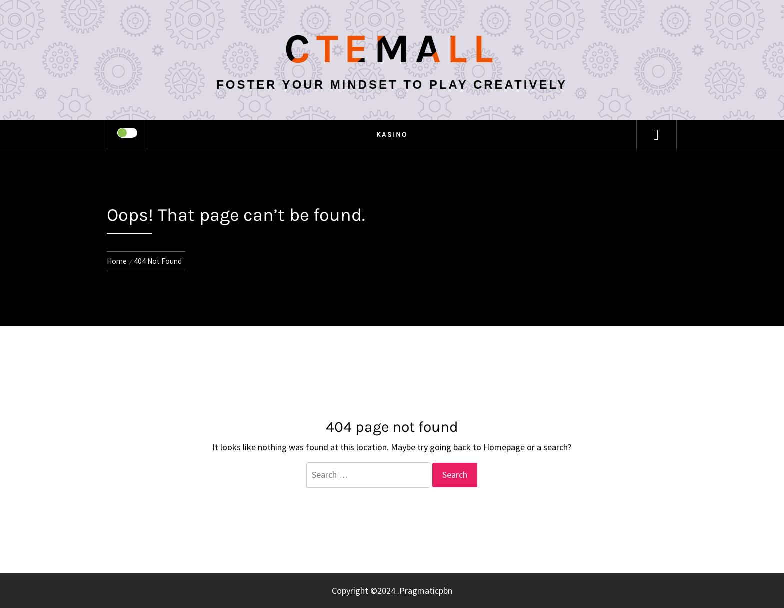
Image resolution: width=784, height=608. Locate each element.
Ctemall (391, 49)
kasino (392, 134)
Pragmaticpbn (426, 590)
